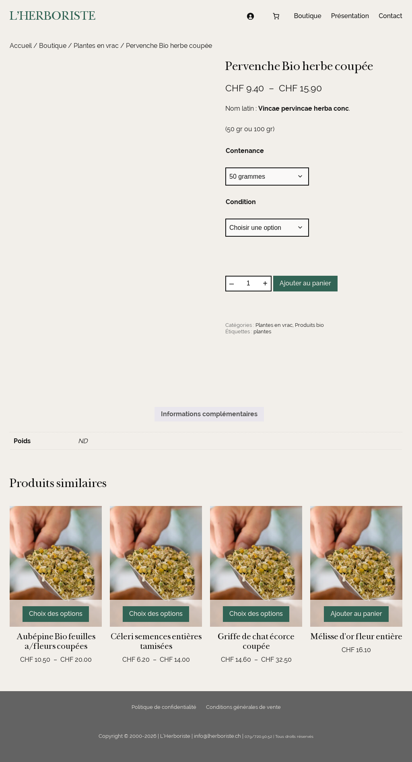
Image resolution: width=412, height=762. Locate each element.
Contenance (245, 151)
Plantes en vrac (96, 46)
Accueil (21, 46)
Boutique (52, 46)
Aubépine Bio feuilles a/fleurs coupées (55, 641)
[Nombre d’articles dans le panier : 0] (276, 16)
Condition (241, 202)
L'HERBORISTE (52, 15)
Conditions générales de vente (243, 707)
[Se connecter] (250, 16)
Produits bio (309, 325)
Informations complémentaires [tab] (209, 414)
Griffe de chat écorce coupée (256, 641)
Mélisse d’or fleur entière (356, 636)
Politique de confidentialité (164, 707)
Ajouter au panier (305, 283)
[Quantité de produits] (248, 283)
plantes (262, 331)
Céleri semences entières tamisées (156, 641)
